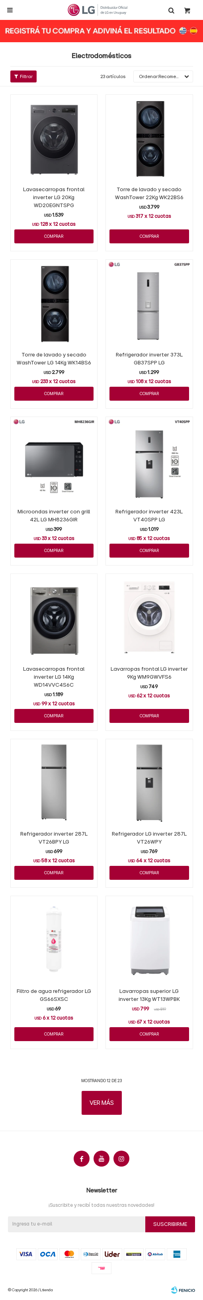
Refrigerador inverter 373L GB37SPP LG (149, 359)
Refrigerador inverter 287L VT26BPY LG (54, 838)
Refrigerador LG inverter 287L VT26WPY (149, 838)
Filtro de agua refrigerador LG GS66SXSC (54, 995)
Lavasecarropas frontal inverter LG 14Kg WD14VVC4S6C (53, 677)
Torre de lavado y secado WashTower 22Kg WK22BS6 (149, 193)
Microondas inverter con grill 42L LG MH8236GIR (54, 516)
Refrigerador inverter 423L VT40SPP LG (149, 516)
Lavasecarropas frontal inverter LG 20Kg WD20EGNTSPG (53, 197)
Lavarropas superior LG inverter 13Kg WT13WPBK (149, 995)
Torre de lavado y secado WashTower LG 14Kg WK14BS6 (54, 359)
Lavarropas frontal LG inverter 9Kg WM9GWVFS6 (149, 673)
